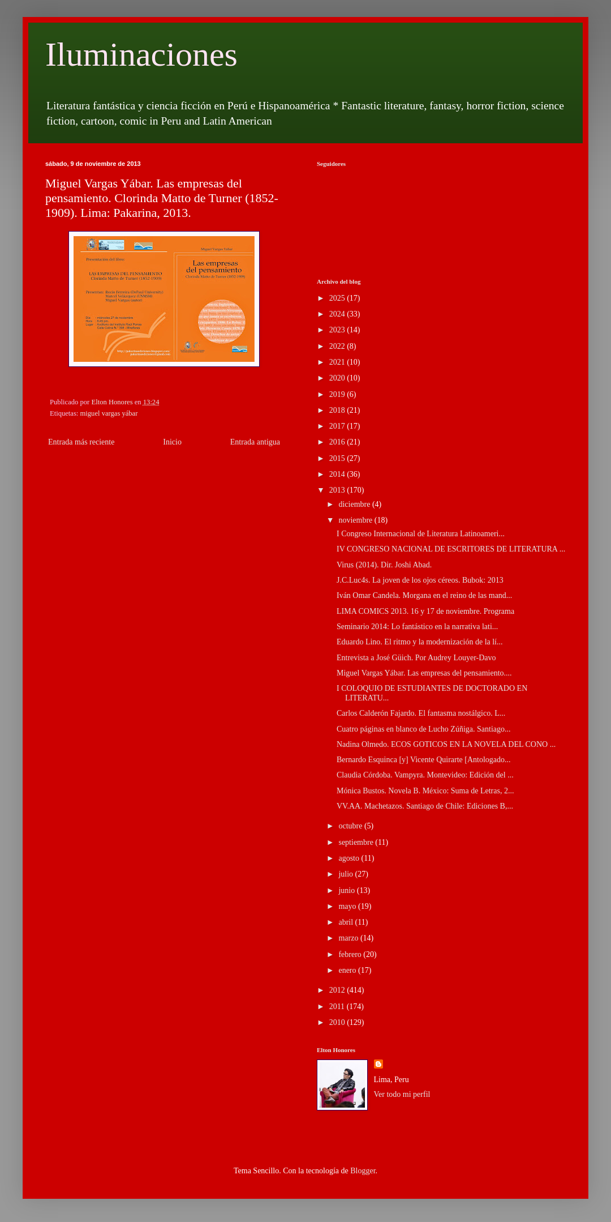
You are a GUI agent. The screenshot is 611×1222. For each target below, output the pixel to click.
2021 (338, 362)
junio (347, 890)
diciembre (355, 504)
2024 (338, 314)
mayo (348, 906)
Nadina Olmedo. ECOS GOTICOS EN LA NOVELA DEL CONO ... (446, 744)
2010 (338, 1022)
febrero (350, 954)
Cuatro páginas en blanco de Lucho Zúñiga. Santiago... (424, 729)
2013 (338, 490)
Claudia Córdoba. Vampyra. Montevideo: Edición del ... (425, 775)
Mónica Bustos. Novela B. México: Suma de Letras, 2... (425, 791)
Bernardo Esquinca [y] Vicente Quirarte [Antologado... (424, 759)
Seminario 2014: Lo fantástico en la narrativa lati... (417, 626)
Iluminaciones (141, 54)
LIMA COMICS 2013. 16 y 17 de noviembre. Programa (425, 611)
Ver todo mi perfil (402, 1094)
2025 (338, 298)
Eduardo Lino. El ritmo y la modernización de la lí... (420, 642)
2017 (338, 426)
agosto (349, 858)
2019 (338, 394)
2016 (338, 442)
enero (348, 970)
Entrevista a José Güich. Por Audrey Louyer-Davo (416, 657)
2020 (338, 378)
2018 (338, 410)
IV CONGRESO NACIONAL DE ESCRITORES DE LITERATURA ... (451, 549)
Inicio (172, 442)
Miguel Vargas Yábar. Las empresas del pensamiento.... (424, 673)
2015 (338, 458)
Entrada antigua (255, 442)
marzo (349, 938)
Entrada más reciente (81, 442)
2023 (338, 330)
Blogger (362, 1171)
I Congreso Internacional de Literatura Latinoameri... (421, 533)
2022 (338, 346)
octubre (351, 826)
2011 (338, 1006)
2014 (338, 474)
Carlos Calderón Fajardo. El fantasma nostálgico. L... (421, 713)
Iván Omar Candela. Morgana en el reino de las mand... (424, 595)
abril (346, 922)
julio (346, 874)
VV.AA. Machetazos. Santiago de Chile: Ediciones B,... (425, 806)
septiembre (356, 842)
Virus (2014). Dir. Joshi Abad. (384, 565)
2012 (338, 990)
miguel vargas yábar (109, 413)
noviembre (356, 520)
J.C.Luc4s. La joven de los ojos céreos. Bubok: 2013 (420, 580)
